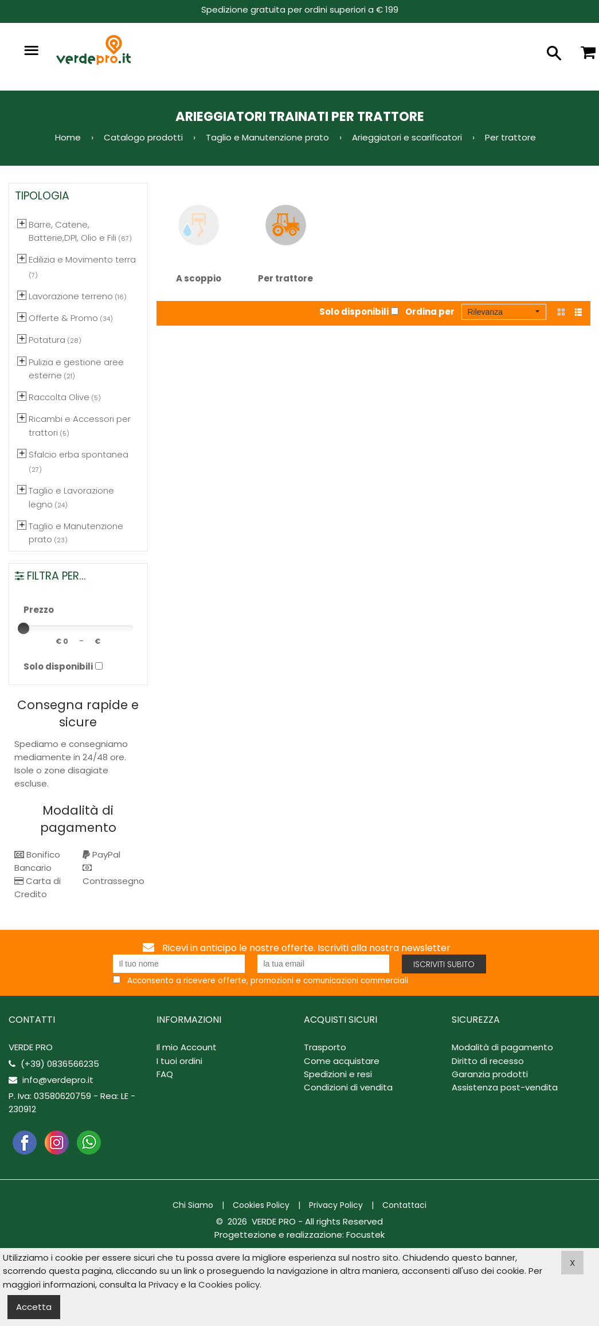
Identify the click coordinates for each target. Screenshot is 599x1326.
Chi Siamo (193, 1205)
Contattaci (404, 1205)
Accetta (34, 1307)
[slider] (23, 628)
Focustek (365, 1235)
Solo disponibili (354, 312)
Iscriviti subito (444, 964)
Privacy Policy (336, 1205)
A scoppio (198, 237)
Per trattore (285, 237)
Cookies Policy (261, 1205)
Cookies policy (229, 1284)
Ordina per (430, 312)
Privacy (163, 1284)
